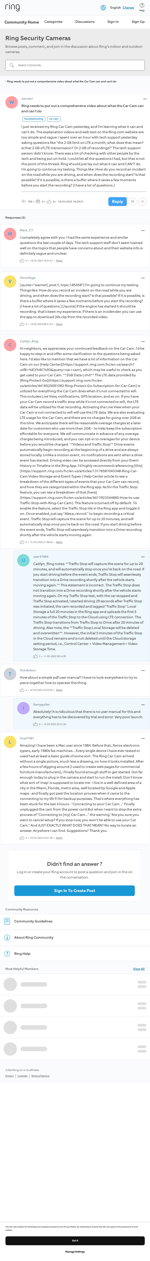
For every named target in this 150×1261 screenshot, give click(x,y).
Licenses (22, 1076)
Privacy (9, 1076)
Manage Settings (75, 1251)
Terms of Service (40, 1076)
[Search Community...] (77, 65)
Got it (75, 1240)
